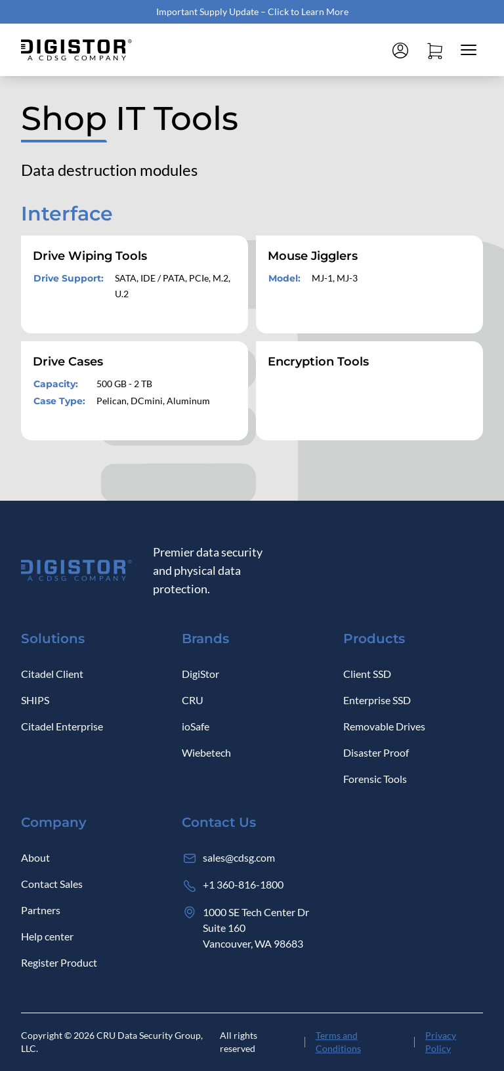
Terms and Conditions (338, 1042)
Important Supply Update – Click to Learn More (252, 11)
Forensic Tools (375, 778)
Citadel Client (52, 673)
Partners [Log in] (40, 910)
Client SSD (367, 673)
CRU (192, 700)
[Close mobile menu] (468, 49)
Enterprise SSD (377, 700)
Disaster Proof (376, 752)
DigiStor (200, 673)
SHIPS (35, 700)
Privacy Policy (440, 1042)
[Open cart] (434, 49)
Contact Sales (52, 883)
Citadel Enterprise (62, 726)
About (35, 857)
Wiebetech (206, 752)
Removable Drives (384, 726)
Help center (47, 936)
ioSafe (195, 726)
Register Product (59, 962)
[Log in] (400, 49)
